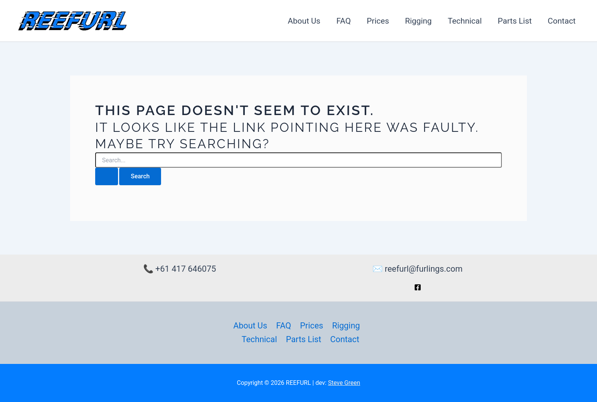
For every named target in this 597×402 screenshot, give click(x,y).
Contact (562, 21)
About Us (304, 21)
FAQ (343, 21)
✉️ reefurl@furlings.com (417, 269)
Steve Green (344, 382)
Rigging (418, 21)
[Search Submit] (106, 176)
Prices (378, 21)
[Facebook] (417, 286)
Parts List (515, 21)
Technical (465, 21)
